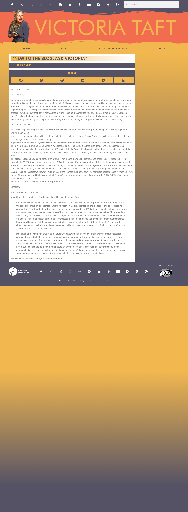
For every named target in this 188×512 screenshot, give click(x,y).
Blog (64, 48)
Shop (162, 48)
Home (26, 48)
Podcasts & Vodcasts (113, 48)
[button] (21, 80)
